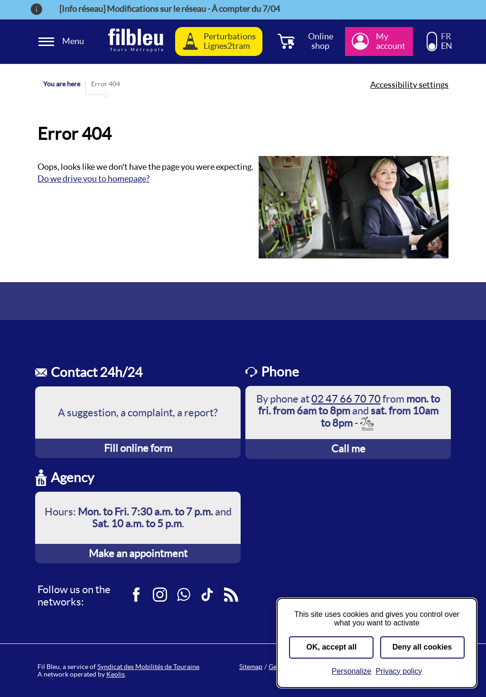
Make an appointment (138, 553)
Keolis (115, 674)
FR (446, 36)
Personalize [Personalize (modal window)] (352, 671)
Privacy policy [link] (398, 671)
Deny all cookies (422, 647)
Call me (348, 448)
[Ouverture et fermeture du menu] (63, 41)
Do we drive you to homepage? (93, 178)
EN (446, 46)
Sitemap (250, 666)
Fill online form (138, 448)
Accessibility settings (409, 85)
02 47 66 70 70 (346, 398)
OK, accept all (332, 647)
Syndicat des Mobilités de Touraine (148, 666)
